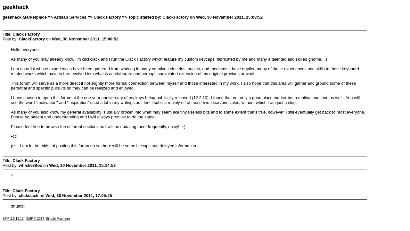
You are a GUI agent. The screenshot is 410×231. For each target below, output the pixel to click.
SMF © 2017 (35, 218)
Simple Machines (58, 218)
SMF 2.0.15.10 (13, 218)
